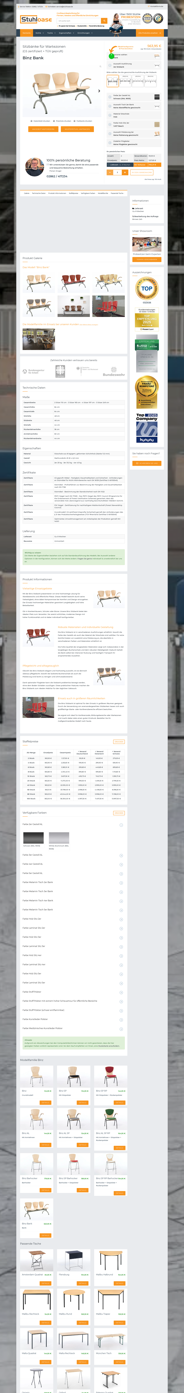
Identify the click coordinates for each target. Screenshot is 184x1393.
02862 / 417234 (57, 176)
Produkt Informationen (57, 193)
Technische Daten (39, 193)
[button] (134, 56)
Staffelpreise (73, 193)
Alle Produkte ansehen (149, 33)
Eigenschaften (65, 33)
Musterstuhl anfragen (77, 142)
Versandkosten (156, 49)
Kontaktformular (155, 7)
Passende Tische (116, 193)
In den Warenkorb (142, 172)
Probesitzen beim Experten (147, 254)
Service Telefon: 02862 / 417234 (30, 7)
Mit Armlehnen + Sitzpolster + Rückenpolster (110, 1083)
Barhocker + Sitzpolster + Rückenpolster (110, 1128)
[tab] (134, 56)
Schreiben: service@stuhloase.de (59, 7)
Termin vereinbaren (147, 259)
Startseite (27, 33)
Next (97, 90)
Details (45, 1049)
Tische (50, 33)
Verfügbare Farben (88, 193)
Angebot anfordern (43, 142)
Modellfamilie (102, 193)
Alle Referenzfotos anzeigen (89, 271)
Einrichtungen (84, 33)
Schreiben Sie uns (147, 463)
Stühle (38, 33)
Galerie (27, 193)
